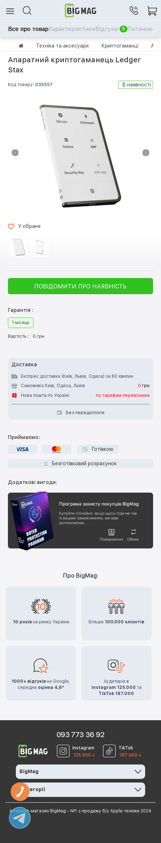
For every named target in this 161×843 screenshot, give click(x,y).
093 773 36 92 (80, 734)
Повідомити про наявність (80, 286)
